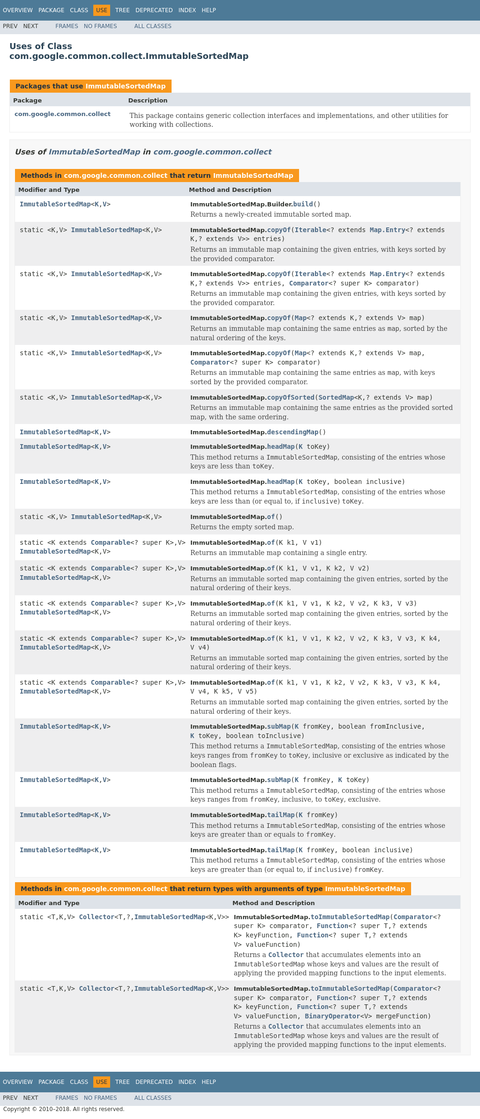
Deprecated (154, 10)
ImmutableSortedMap (125, 86)
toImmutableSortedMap (350, 917)
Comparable (110, 542)
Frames (66, 26)
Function (332, 925)
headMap (281, 446)
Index (187, 10)
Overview (18, 10)
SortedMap (336, 397)
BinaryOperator (332, 1016)
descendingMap (293, 432)
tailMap (281, 815)
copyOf (279, 230)
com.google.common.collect (63, 113)
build (303, 204)
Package (51, 10)
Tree (122, 10)
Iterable (310, 230)
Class (79, 10)
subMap (279, 726)
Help (209, 10)
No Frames (100, 26)
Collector (96, 917)
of (271, 516)
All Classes (153, 26)
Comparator (309, 283)
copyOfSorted (291, 397)
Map (301, 318)
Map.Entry (387, 230)
